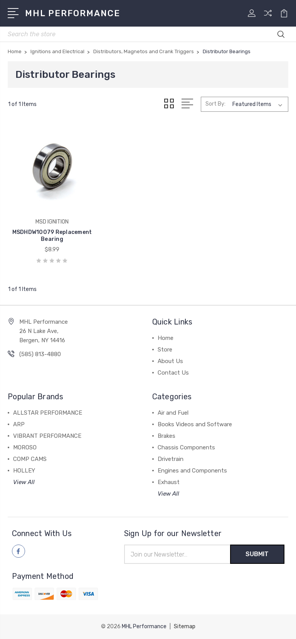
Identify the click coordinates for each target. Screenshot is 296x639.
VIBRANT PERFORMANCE (47, 435)
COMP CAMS (30, 459)
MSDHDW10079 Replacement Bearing (52, 235)
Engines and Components (192, 470)
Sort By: (215, 104)
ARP (19, 424)
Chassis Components (186, 447)
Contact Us (173, 372)
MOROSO (25, 447)
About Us (170, 361)
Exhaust (169, 482)
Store (165, 349)
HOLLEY (24, 470)
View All (24, 482)
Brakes (166, 435)
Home (165, 338)
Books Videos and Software (195, 424)
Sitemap (184, 626)
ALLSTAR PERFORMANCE (47, 412)
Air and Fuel (173, 412)
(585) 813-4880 (40, 354)
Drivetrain (170, 459)
